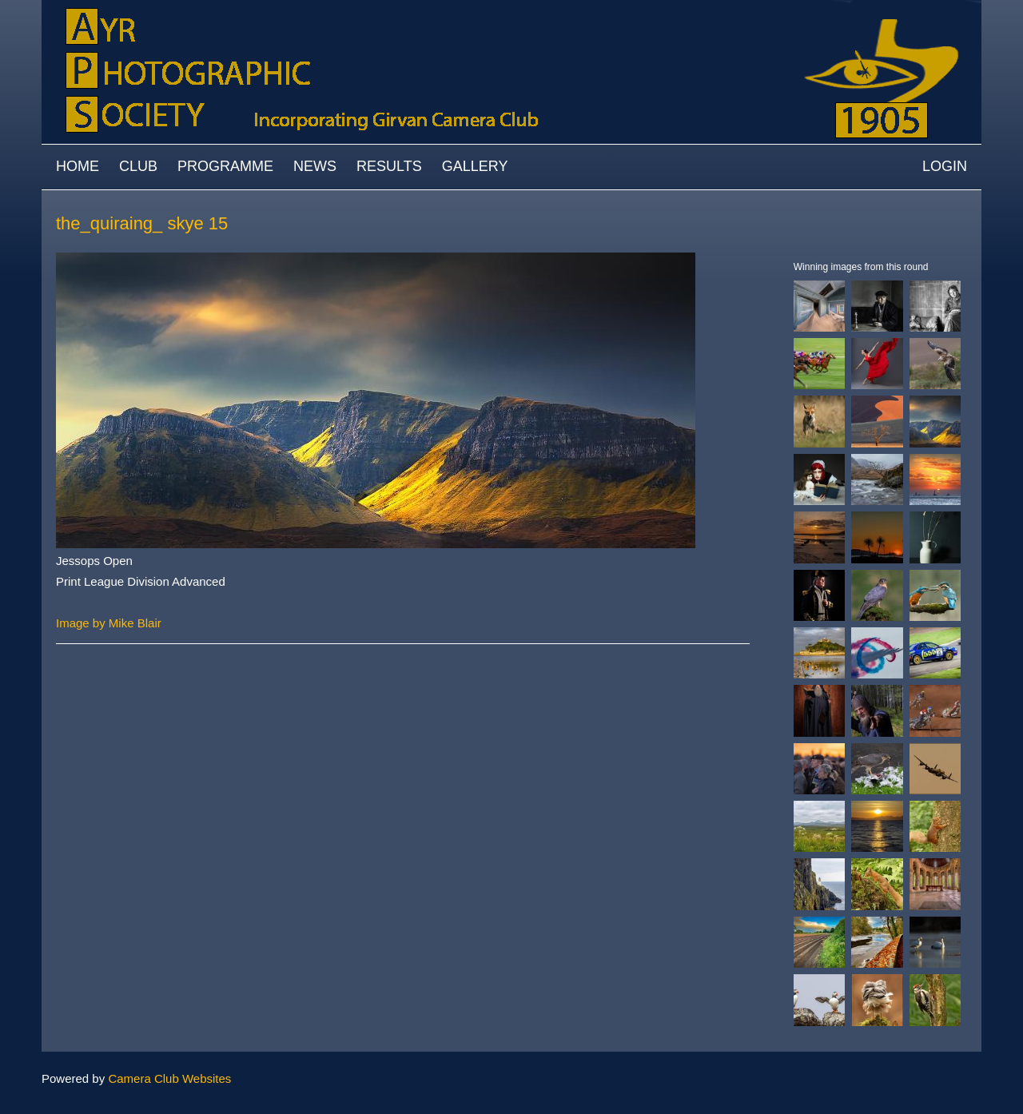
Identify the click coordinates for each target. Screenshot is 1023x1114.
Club (138, 166)
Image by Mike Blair (108, 623)
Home (77, 166)
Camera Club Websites (169, 1078)
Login (944, 166)
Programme (225, 166)
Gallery (475, 166)
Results (389, 166)
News (314, 166)
